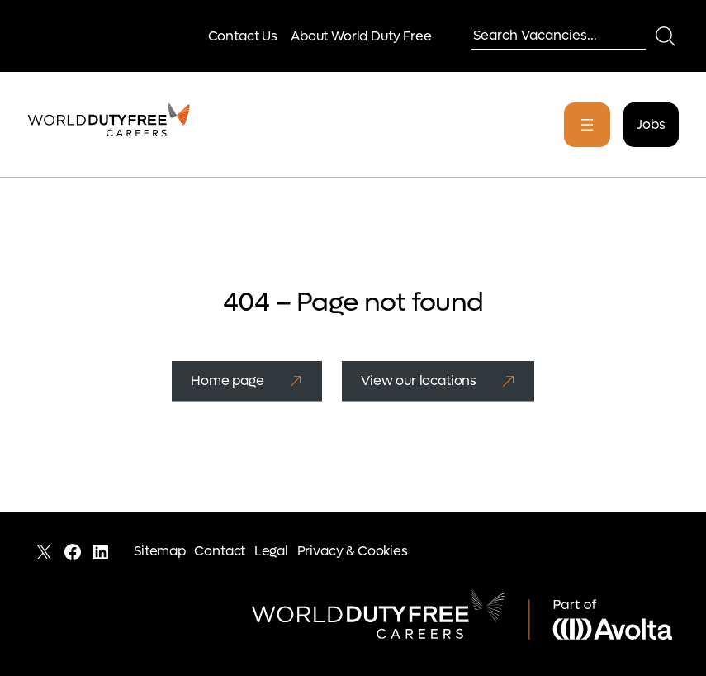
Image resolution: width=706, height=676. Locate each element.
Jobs (651, 124)
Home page (227, 380)
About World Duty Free (361, 36)
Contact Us (242, 36)
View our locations (418, 380)
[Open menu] (587, 124)
